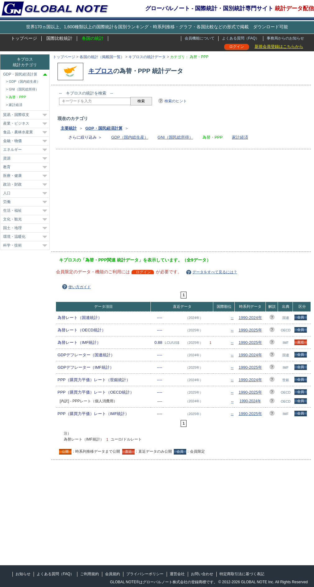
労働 (7, 202)
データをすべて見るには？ (214, 272)
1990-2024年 (250, 317)
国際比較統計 (59, 38)
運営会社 (177, 574)
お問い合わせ (202, 574)
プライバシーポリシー (145, 574)
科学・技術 (12, 245)
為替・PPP (17, 97)
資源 (7, 158)
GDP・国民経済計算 (103, 128)
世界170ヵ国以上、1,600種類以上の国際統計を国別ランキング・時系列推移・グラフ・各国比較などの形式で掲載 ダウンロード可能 (157, 26)
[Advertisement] (149, 202)
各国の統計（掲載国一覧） (102, 57)
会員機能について (200, 38)
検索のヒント (175, 101)
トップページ (24, 38)
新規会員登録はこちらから (279, 46)
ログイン (236, 46)
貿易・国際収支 (16, 115)
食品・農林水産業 (18, 132)
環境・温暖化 (14, 236)
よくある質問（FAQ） (240, 38)
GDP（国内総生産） (129, 137)
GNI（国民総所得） (175, 137)
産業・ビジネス (16, 123)
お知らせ (23, 574)
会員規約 (112, 574)
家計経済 (240, 137)
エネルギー (12, 149)
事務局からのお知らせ (285, 38)
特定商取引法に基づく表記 (241, 574)
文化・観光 (12, 219)
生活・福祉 (12, 210)
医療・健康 (12, 175)
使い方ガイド (79, 287)
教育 (7, 167)
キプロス (100, 70)
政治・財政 (12, 184)
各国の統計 (93, 38)
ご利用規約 (89, 574)
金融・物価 (12, 141)
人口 (7, 193)
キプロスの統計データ (147, 57)
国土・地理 (12, 228)
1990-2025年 (250, 330)
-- (232, 317)
